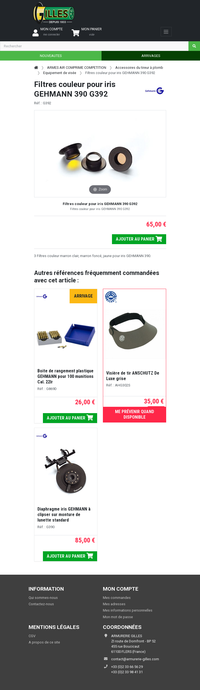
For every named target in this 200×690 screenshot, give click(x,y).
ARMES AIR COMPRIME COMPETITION (76, 68)
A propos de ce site (44, 642)
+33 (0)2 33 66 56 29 (127, 667)
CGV (32, 636)
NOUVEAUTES (51, 56)
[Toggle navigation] (166, 31)
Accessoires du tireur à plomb (139, 68)
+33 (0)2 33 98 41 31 (127, 672)
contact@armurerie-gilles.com (135, 659)
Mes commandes (117, 598)
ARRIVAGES (150, 56)
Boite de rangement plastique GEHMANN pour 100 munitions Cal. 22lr (65, 376)
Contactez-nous (41, 604)
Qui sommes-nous (43, 598)
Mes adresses (114, 604)
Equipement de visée (59, 73)
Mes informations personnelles (127, 610)
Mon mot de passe (118, 617)
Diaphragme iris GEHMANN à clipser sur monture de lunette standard (64, 514)
